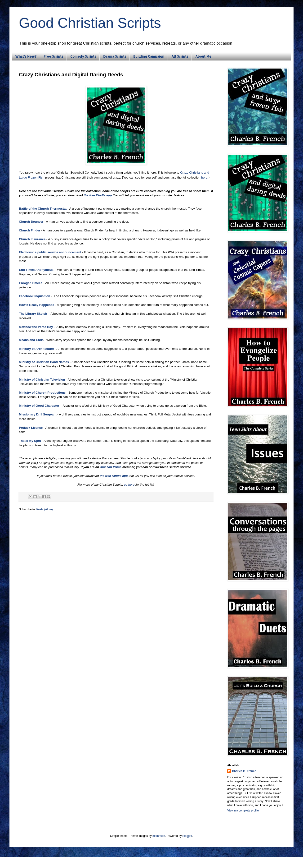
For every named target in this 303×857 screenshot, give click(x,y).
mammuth (158, 836)
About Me (203, 56)
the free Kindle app (98, 195)
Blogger (187, 836)
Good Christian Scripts (90, 23)
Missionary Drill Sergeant (37, 414)
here (204, 177)
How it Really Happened (36, 305)
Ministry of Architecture (36, 348)
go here (129, 484)
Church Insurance (32, 239)
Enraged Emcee (30, 283)
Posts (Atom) (44, 509)
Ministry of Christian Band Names (44, 362)
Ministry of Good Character (39, 405)
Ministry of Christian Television (42, 379)
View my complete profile (243, 810)
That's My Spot (30, 440)
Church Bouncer (31, 221)
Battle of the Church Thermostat (43, 208)
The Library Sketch (33, 313)
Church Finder (29, 230)
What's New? (25, 56)
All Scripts (179, 56)
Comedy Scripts (83, 56)
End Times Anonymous (36, 270)
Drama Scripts (114, 56)
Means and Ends (31, 340)
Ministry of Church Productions (42, 392)
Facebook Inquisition (34, 296)
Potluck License (31, 427)
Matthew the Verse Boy (36, 327)
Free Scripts (53, 56)
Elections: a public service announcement (50, 252)
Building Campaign (148, 56)
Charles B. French (244, 771)
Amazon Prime (111, 467)
